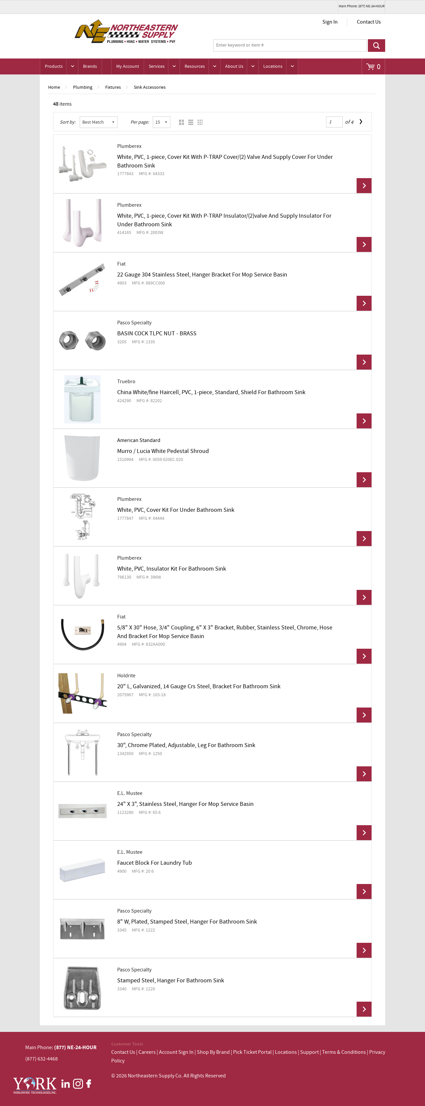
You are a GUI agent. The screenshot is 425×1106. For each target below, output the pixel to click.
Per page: (139, 122)
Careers (147, 1052)
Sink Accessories (150, 87)
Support (309, 1052)
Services (157, 66)
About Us (234, 66)
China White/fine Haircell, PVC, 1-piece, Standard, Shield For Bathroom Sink (211, 392)
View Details (364, 185)
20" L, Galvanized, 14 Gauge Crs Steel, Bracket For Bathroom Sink (199, 687)
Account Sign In (177, 1052)
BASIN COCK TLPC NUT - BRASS (157, 334)
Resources (195, 66)
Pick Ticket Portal (252, 1052)
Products (54, 66)
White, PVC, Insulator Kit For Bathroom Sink (171, 569)
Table (198, 122)
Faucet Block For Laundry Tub (154, 863)
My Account (127, 66)
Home (54, 87)
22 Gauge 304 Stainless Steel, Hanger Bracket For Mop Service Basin (202, 275)
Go (376, 45)
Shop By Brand (213, 1052)
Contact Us (369, 22)
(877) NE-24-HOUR (75, 1047)
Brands (90, 66)
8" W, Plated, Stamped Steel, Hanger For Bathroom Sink (187, 922)
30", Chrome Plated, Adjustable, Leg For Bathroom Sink (186, 745)
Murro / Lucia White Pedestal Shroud (163, 451)
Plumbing (82, 87)
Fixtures (113, 87)
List (189, 122)
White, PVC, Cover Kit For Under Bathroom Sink (175, 510)
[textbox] (290, 45)
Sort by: (68, 122)
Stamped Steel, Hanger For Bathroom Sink (170, 981)
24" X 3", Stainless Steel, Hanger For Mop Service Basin (185, 804)
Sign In (330, 22)
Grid (180, 122)
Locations (273, 66)
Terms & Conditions (344, 1052)
